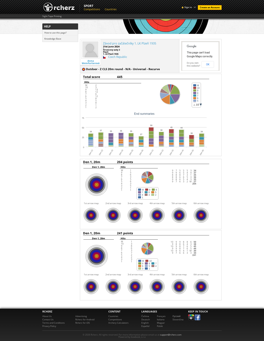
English (145, 322)
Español (145, 326)
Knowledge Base (52, 38)
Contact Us (48, 319)
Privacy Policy (49, 326)
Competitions (92, 9)
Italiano (160, 319)
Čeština (145, 316)
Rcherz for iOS (82, 322)
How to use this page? (55, 32)
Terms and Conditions (53, 322)
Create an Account (210, 7)
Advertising (81, 316)
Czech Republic (117, 57)
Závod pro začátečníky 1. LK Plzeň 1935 (129, 43)
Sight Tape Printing (52, 16)
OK (207, 64)
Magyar (161, 322)
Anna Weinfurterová (91, 62)
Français (161, 316)
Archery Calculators (118, 322)
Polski (160, 326)
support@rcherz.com (171, 334)
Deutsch (145, 319)
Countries (111, 9)
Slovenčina (178, 319)
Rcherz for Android (84, 319)
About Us (47, 316)
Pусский (177, 316)
